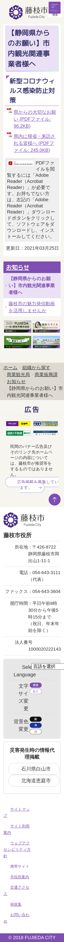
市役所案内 (19, 877)
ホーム (10, 367)
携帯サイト (20, 866)
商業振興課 (46, 374)
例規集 (16, 904)
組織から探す (36, 367)
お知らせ (17, 267)
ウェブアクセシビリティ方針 (17, 849)
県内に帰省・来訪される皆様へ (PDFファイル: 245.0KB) (34, 143)
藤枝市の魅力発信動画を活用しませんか (32, 307)
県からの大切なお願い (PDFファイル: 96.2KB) (35, 119)
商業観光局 (18, 374)
